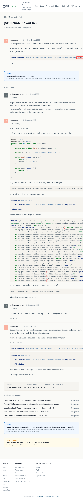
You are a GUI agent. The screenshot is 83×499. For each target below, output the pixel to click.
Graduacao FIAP (20, 476)
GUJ (5, 17)
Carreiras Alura (20, 467)
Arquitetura (6, 490)
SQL (63, 6)
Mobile (57, 6)
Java (36, 6)
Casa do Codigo (41, 473)
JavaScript (6, 481)
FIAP (37, 470)
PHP (72, 6)
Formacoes (19, 470)
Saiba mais (40, 496)
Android (79, 6)
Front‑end (50, 6)
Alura (38, 467)
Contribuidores (49, 496)
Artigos (17, 473)
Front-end (13, 17)
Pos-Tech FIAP (20, 478)
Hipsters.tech (40, 476)
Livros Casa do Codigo (23, 481)
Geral (42, 6)
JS (68, 6)
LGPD (57, 496)
